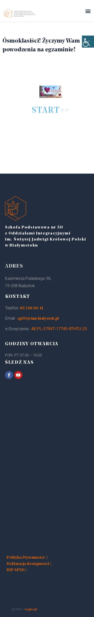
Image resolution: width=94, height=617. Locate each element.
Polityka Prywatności (26, 558)
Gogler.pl (31, 609)
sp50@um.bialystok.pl (38, 319)
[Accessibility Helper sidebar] (88, 42)
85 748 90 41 (31, 308)
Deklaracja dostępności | (29, 564)
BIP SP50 (16, 570)
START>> (51, 110)
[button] (88, 11)
